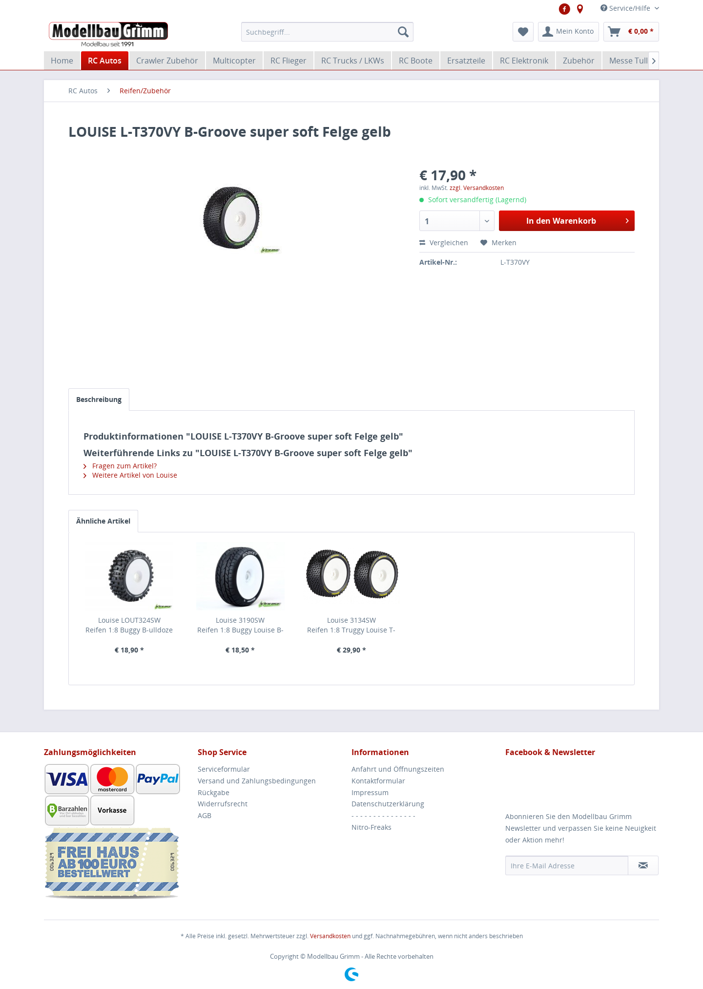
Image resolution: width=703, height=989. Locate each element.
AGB (204, 815)
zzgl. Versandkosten (477, 188)
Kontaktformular (378, 780)
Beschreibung (99, 399)
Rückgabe (213, 792)
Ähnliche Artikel (103, 521)
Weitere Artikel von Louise (130, 475)
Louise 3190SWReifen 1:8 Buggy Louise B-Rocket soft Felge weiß (240, 625)
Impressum (370, 792)
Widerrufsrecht (223, 803)
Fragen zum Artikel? (120, 465)
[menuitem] (327, 32)
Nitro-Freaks (372, 827)
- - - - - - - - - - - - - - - (383, 815)
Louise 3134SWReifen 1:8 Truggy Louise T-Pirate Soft (351, 625)
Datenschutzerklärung (388, 803)
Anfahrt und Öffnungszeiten (398, 769)
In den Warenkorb (577, 219)
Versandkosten (330, 936)
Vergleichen (443, 242)
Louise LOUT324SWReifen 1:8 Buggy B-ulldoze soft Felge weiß (129, 625)
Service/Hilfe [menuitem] (626, 8)
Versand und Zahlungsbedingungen (257, 780)
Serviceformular (224, 769)
